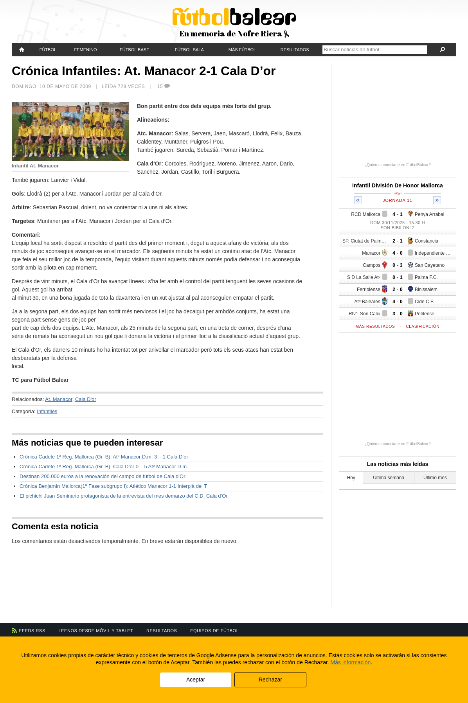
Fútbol (48, 49)
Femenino (85, 49)
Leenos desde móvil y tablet (96, 630)
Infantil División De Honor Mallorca (397, 185)
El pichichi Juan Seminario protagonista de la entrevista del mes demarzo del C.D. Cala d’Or (124, 496)
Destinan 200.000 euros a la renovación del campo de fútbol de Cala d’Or (102, 476)
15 (164, 86)
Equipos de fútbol (214, 630)
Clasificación (422, 326)
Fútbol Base (134, 49)
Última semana (388, 477)
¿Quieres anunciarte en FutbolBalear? (397, 165)
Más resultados (375, 326)
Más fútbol (242, 49)
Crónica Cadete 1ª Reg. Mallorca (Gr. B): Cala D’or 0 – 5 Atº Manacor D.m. (104, 466)
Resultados (295, 49)
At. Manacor (58, 399)
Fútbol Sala (189, 49)
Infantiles (47, 411)
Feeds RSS (32, 630)
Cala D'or (85, 399)
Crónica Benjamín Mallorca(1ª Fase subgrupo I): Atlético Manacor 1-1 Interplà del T (113, 486)
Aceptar (195, 679)
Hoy (351, 477)
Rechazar (270, 679)
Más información (351, 662)
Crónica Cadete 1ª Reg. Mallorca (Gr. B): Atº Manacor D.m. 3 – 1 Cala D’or (104, 457)
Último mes (435, 477)
